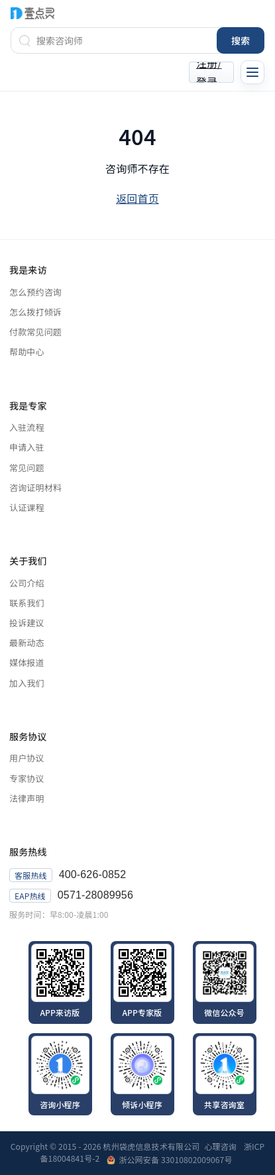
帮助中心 (26, 352)
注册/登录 (209, 72)
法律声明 (26, 799)
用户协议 (26, 758)
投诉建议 (26, 623)
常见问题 (26, 468)
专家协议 (26, 779)
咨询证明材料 (35, 488)
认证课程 (26, 508)
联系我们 (26, 603)
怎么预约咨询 (35, 292)
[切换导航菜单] (252, 72)
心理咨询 (221, 1146)
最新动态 (26, 643)
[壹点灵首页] (32, 13)
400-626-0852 (93, 874)
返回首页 (137, 198)
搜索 (240, 40)
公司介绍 (26, 583)
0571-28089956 (95, 895)
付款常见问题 (35, 332)
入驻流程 (26, 427)
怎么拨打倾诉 (35, 312)
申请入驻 (26, 447)
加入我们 (26, 683)
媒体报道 (26, 663)
